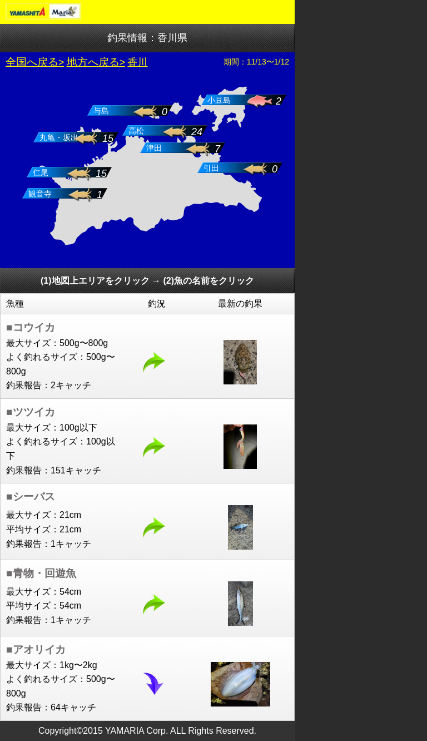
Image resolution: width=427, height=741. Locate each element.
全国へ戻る (32, 62)
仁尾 (40, 173)
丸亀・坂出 (58, 138)
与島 (101, 111)
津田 (154, 148)
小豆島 (219, 100)
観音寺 (40, 194)
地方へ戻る (93, 62)
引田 (211, 168)
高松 (136, 131)
